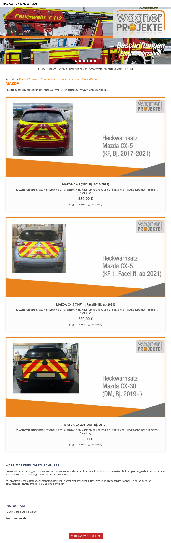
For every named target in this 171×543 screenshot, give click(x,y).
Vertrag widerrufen (85, 536)
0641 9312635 (47, 69)
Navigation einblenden (20, 3)
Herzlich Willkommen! (30, 78)
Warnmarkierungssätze (56, 78)
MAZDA (93, 78)
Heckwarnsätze (79, 78)
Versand (96, 204)
